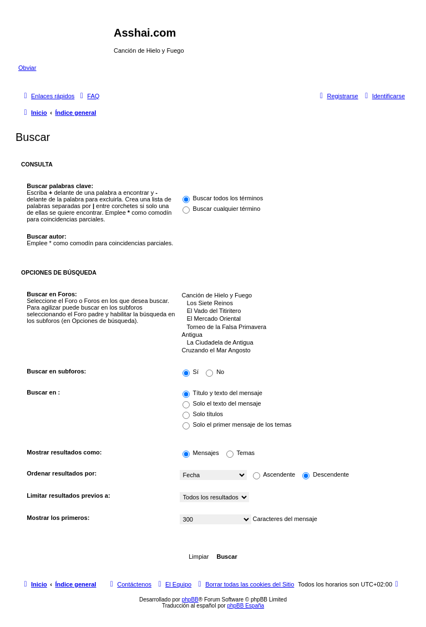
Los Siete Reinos (289, 303)
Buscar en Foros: (52, 294)
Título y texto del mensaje (222, 393)
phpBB (190, 599)
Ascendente (274, 474)
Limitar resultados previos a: (68, 495)
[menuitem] (88, 96)
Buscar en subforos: (56, 371)
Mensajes (200, 452)
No (215, 371)
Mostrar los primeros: (58, 517)
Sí (190, 371)
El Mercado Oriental (289, 319)
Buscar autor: (47, 236)
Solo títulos (202, 414)
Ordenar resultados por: (62, 473)
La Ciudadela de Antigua (289, 343)
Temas (240, 452)
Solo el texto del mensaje (221, 403)
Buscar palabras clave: (60, 186)
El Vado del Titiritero (289, 311)
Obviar (27, 67)
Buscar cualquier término (221, 208)
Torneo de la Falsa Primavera (289, 327)
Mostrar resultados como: (64, 452)
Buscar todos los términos (222, 198)
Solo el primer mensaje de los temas (237, 424)
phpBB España (245, 606)
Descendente (325, 474)
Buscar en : (43, 392)
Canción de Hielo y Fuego (289, 296)
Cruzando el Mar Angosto (289, 351)
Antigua (289, 335)
